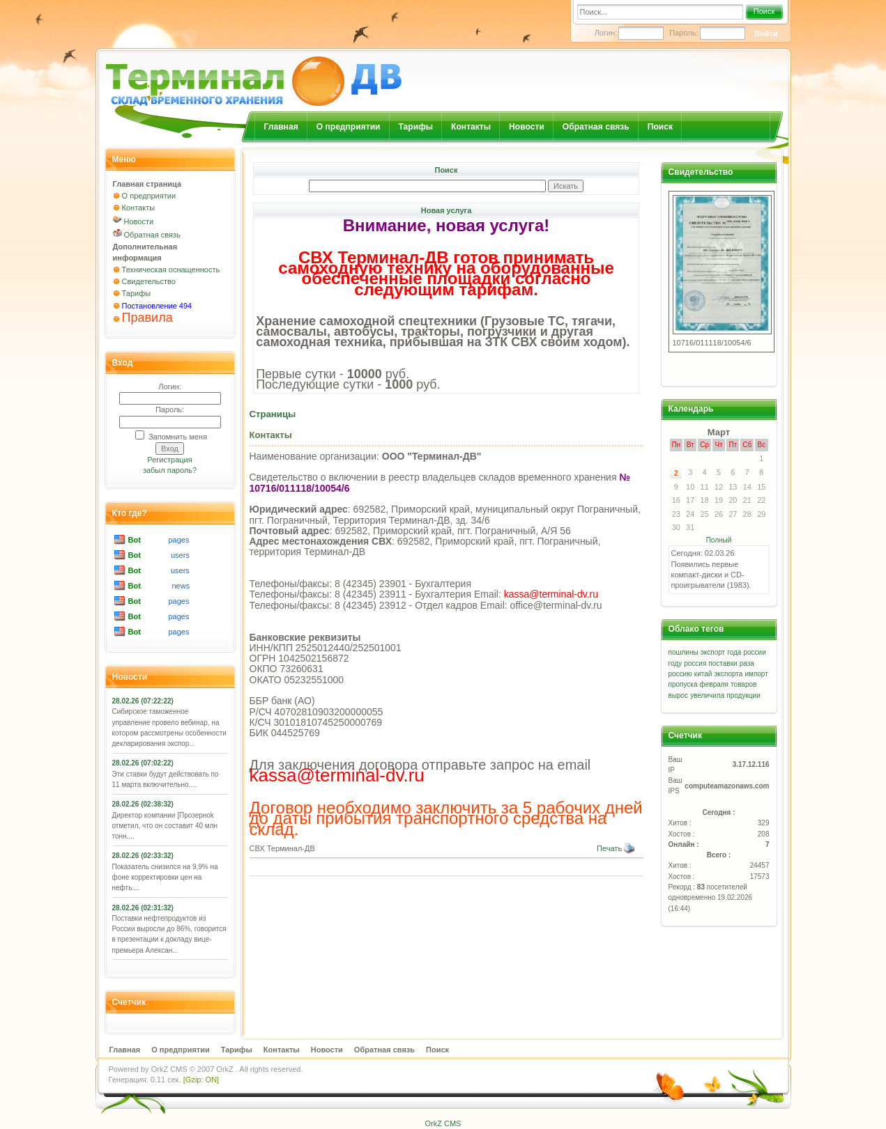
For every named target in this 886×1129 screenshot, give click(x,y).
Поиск (764, 11)
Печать (616, 848)
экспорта (728, 674)
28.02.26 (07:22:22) (143, 701)
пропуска (683, 684)
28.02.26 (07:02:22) (143, 763)
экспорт (713, 652)
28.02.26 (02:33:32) (143, 855)
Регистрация (169, 460)
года (734, 652)
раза (747, 663)
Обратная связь (596, 127)
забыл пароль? (170, 470)
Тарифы (416, 127)
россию (680, 674)
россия (695, 663)
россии (755, 652)
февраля (714, 684)
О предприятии (348, 127)
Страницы (273, 414)
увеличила (707, 695)
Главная (281, 127)
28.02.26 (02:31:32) (143, 908)
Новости (526, 127)
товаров (743, 684)
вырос (679, 695)
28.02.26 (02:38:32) (143, 804)
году (675, 663)
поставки (722, 663)
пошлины (683, 652)
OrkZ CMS (169, 1069)
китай (703, 674)
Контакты (471, 127)
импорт (755, 674)
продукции (743, 695)
